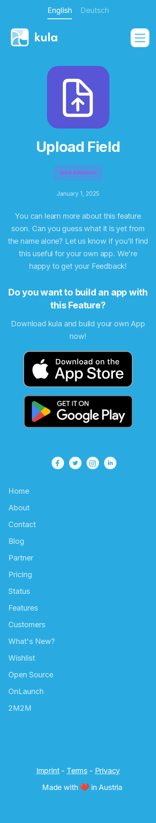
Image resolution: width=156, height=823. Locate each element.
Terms (77, 770)
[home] (48, 38)
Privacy (107, 770)
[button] (140, 37)
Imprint (47, 770)
